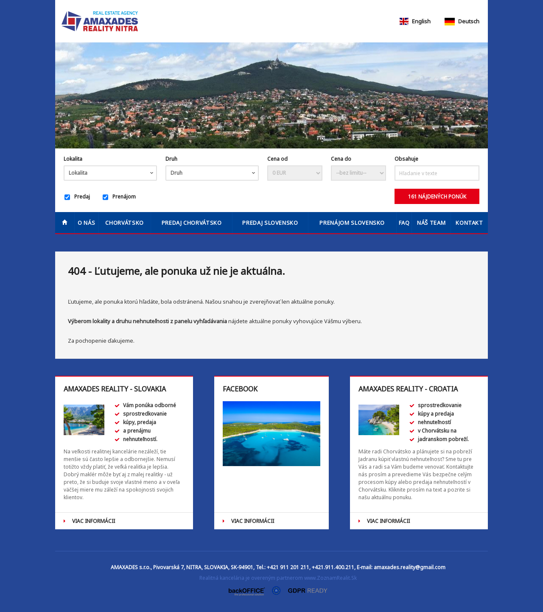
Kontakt (469, 222)
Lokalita (73, 158)
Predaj (77, 197)
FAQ (404, 222)
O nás (86, 222)
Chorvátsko (124, 222)
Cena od (277, 158)
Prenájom (119, 197)
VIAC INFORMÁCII (93, 521)
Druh (171, 158)
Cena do (341, 158)
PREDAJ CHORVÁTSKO (192, 222)
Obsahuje (406, 158)
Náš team (431, 222)
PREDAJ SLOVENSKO (270, 222)
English (414, 21)
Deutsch (462, 21)
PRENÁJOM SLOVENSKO (352, 222)
